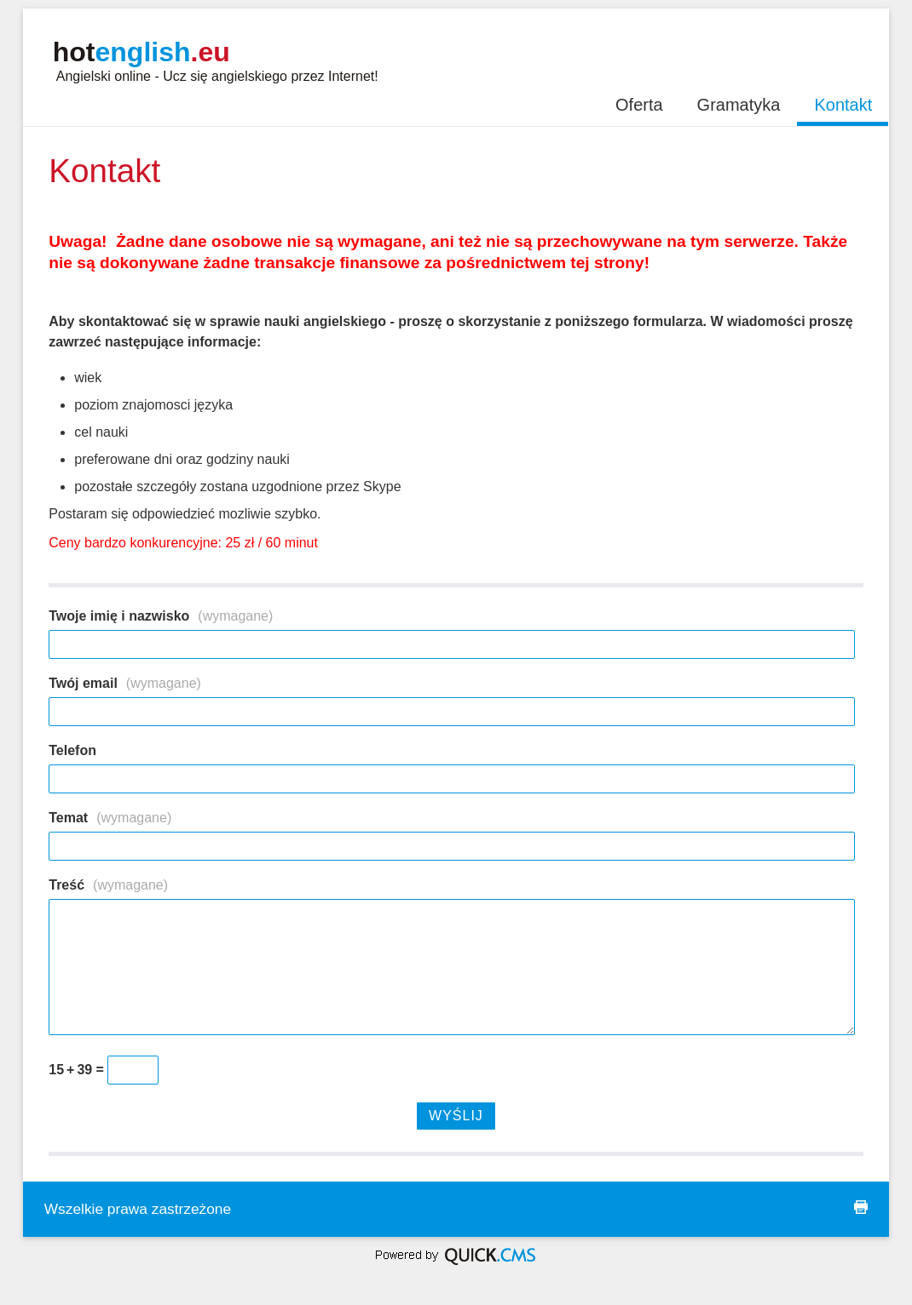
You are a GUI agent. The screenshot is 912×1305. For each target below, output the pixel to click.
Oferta (639, 104)
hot (141, 52)
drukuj (861, 1207)
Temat (110, 817)
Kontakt (843, 104)
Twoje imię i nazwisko (161, 616)
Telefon (72, 750)
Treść (108, 885)
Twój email (125, 683)
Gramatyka (739, 104)
